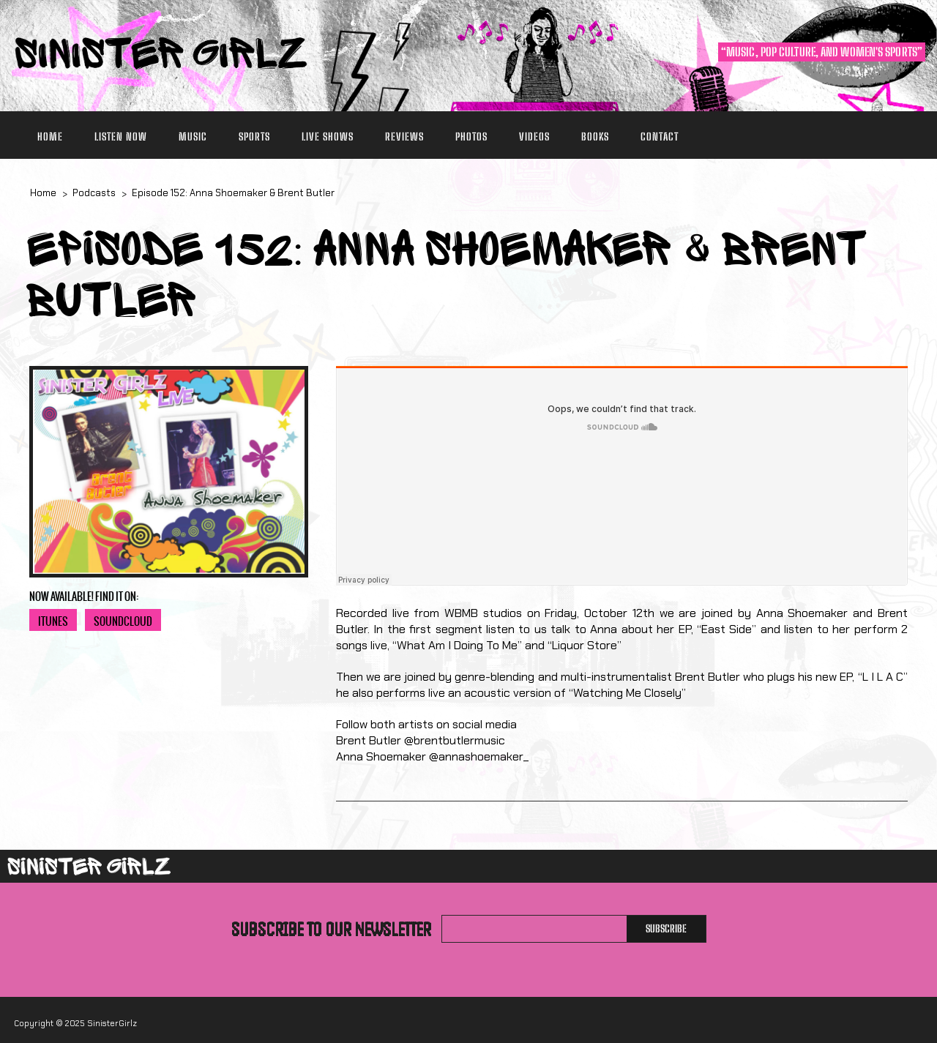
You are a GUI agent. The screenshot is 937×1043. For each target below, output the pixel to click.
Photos (471, 136)
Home (50, 136)
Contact (660, 136)
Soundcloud (123, 621)
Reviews (404, 136)
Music (193, 136)
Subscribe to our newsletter (331, 929)
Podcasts (94, 193)
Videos (534, 136)
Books (595, 136)
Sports (254, 136)
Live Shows (328, 136)
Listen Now (120, 136)
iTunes (53, 621)
